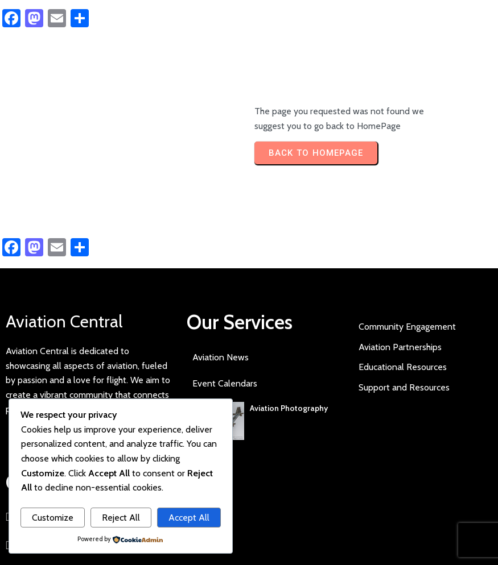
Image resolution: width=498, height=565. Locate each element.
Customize (52, 517)
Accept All (188, 517)
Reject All (121, 517)
